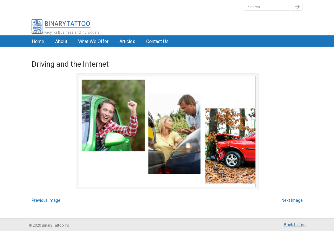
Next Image (292, 200)
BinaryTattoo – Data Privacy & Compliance (87, 18)
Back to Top (295, 224)
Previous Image (46, 200)
